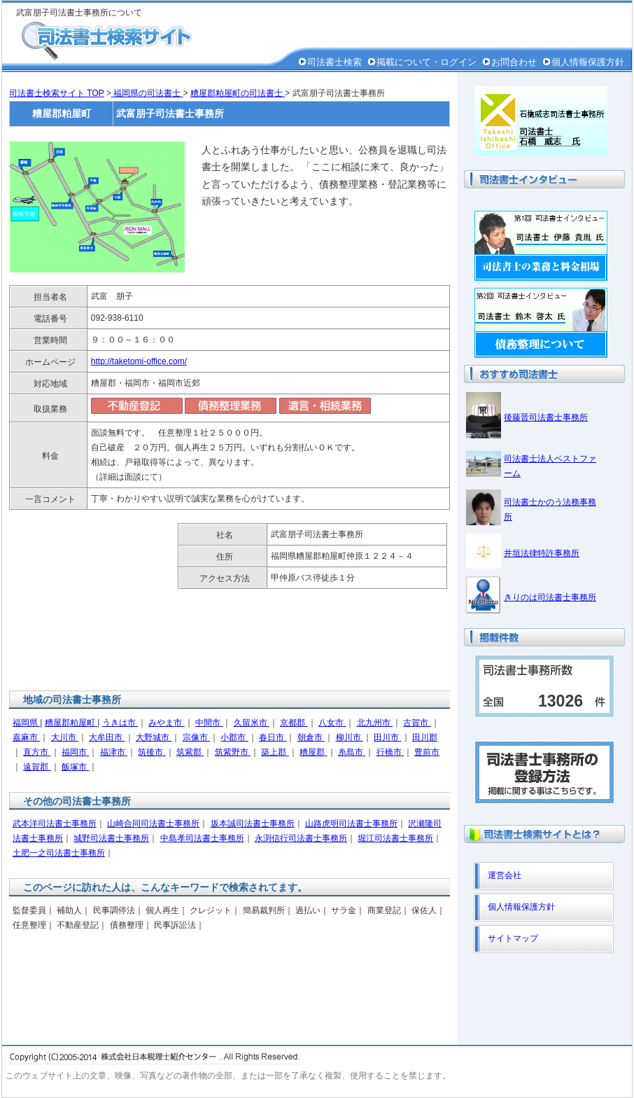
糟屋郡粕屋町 (71, 723)
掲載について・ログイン (426, 62)
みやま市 (166, 723)
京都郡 (293, 723)
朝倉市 (311, 737)
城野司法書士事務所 (111, 838)
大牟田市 (107, 737)
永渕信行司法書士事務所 (301, 838)
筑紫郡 (190, 752)
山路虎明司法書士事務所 (351, 823)
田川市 (387, 737)
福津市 (113, 752)
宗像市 (196, 737)
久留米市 (251, 723)
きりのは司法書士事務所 (550, 597)
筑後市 (151, 752)
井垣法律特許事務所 (541, 553)
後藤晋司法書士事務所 (546, 417)
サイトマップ (513, 938)
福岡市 (75, 752)
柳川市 (349, 737)
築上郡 (274, 752)
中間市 (209, 723)
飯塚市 (75, 767)
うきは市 (120, 723)
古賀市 (416, 723)
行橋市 (390, 752)
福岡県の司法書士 (147, 93)
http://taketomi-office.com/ (139, 361)
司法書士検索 (334, 62)
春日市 (272, 737)
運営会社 (504, 875)
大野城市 (153, 737)
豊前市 (426, 752)
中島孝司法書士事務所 (202, 838)
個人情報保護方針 (587, 62)
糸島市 (351, 752)
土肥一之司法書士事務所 (59, 853)
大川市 (64, 737)
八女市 (332, 723)
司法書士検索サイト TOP (56, 93)
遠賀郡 (36, 767)
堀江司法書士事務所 (395, 838)
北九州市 (375, 723)
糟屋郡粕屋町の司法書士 (237, 93)
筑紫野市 (233, 752)
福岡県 (26, 723)
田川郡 (424, 737)
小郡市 (234, 737)
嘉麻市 (26, 737)
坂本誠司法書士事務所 (253, 823)
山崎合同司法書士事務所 (153, 823)
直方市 (36, 752)
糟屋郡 (313, 752)
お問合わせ (514, 62)
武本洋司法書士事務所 (55, 823)
